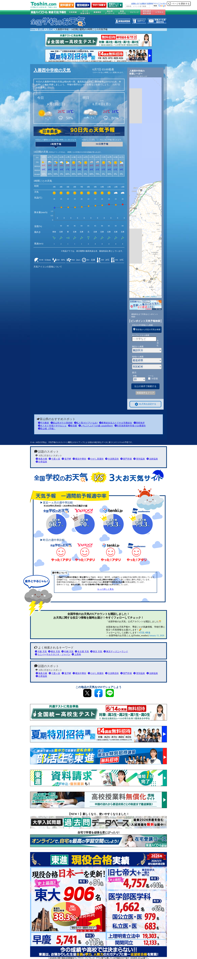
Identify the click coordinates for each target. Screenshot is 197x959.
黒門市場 (126, 459)
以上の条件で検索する (145, 386)
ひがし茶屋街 (96, 459)
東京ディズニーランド (116, 651)
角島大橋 (41, 459)
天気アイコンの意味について (48, 267)
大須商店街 (112, 459)
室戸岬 (66, 459)
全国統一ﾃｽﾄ (135, 3)
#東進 (147, 632)
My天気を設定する (145, 404)
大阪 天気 (41, 651)
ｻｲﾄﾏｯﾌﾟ (156, 3)
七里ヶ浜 (54, 459)
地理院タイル (156, 297)
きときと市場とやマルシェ (52, 426)
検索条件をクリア (145, 393)
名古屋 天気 (82, 651)
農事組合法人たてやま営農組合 (115, 423)
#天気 (141, 632)
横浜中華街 (79, 459)
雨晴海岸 (139, 423)
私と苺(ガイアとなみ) (86, 423)
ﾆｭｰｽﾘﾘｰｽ (163, 3)
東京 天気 (96, 651)
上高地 (76, 654)
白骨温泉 (41, 462)
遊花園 (72, 426)
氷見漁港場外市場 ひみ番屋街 (130, 426)
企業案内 (143, 3)
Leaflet (146, 297)
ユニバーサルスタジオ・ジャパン (52, 654)
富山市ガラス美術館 (62, 423)
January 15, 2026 (156, 635)
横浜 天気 (54, 651)
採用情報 (150, 3)
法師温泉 (152, 459)
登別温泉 (139, 459)
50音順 (154, 378)
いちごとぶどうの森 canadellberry (96, 426)
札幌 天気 (67, 651)
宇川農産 (43, 423)
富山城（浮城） (47, 428)
